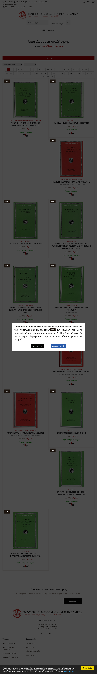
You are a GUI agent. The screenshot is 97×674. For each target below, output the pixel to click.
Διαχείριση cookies (58, 346)
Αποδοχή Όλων (37, 346)
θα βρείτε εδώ (69, 671)
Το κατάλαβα (87, 668)
